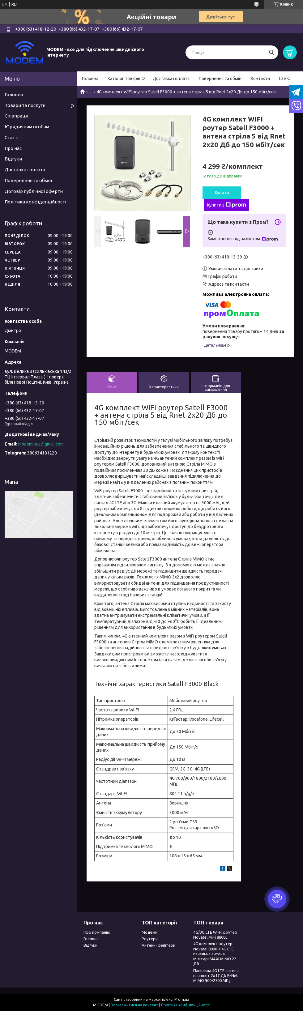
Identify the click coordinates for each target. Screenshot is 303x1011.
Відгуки (13, 158)
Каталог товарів (124, 78)
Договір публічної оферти (34, 191)
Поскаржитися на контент (134, 1005)
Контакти (260, 78)
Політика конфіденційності (35, 201)
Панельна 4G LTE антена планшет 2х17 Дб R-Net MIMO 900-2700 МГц (216, 975)
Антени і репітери (158, 945)
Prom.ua (181, 999)
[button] (277, 899)
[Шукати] (271, 52)
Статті (12, 137)
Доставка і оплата (171, 78)
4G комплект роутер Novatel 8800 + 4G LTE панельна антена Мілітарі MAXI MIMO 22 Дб (214, 953)
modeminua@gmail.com (41, 444)
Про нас (13, 148)
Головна (90, 78)
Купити (222, 192)
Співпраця (16, 115)
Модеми (149, 932)
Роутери (150, 938)
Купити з (226, 205)
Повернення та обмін (220, 78)
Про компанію (96, 932)
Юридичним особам (27, 126)
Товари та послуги (25, 105)
